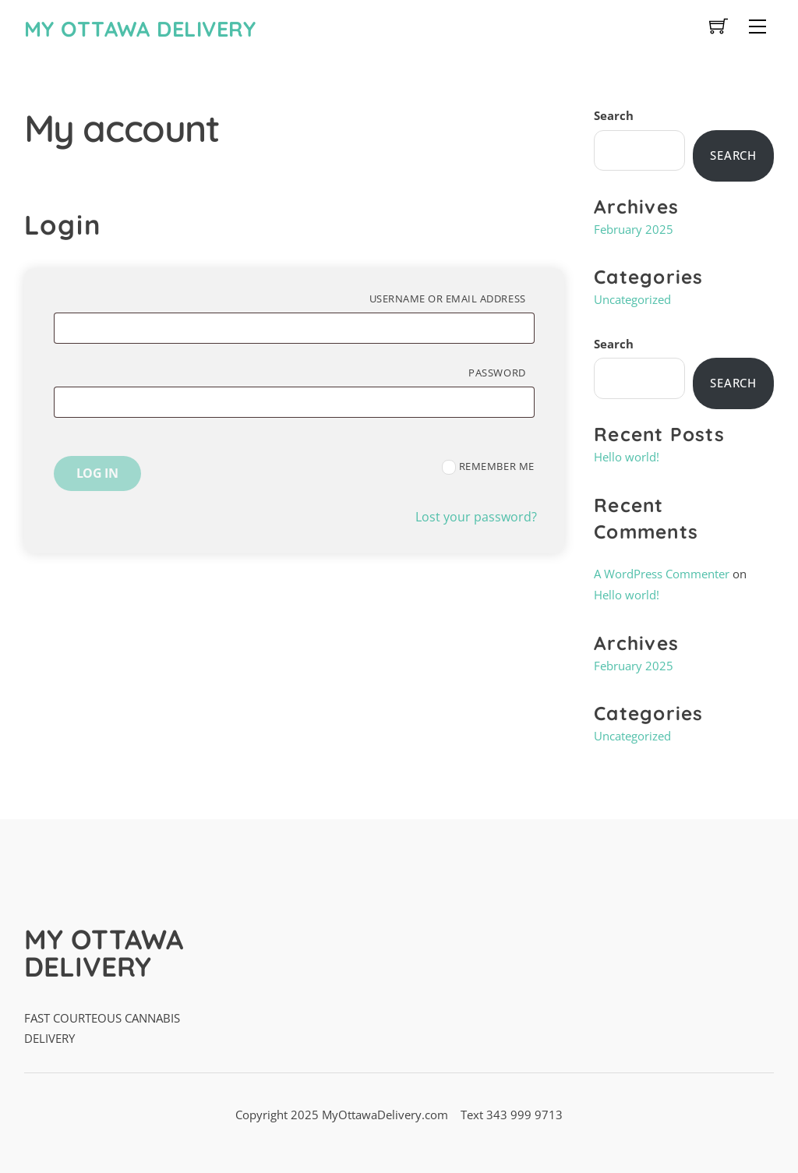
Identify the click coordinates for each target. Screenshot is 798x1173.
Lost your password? (476, 516)
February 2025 (633, 229)
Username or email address (452, 298)
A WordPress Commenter (661, 573)
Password (501, 372)
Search (614, 115)
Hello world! (626, 457)
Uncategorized (632, 299)
